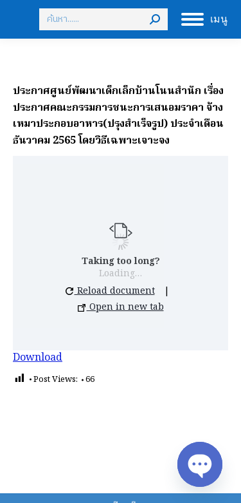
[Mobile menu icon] (204, 19)
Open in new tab (121, 307)
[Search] (103, 19)
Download (37, 358)
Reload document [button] (110, 291)
